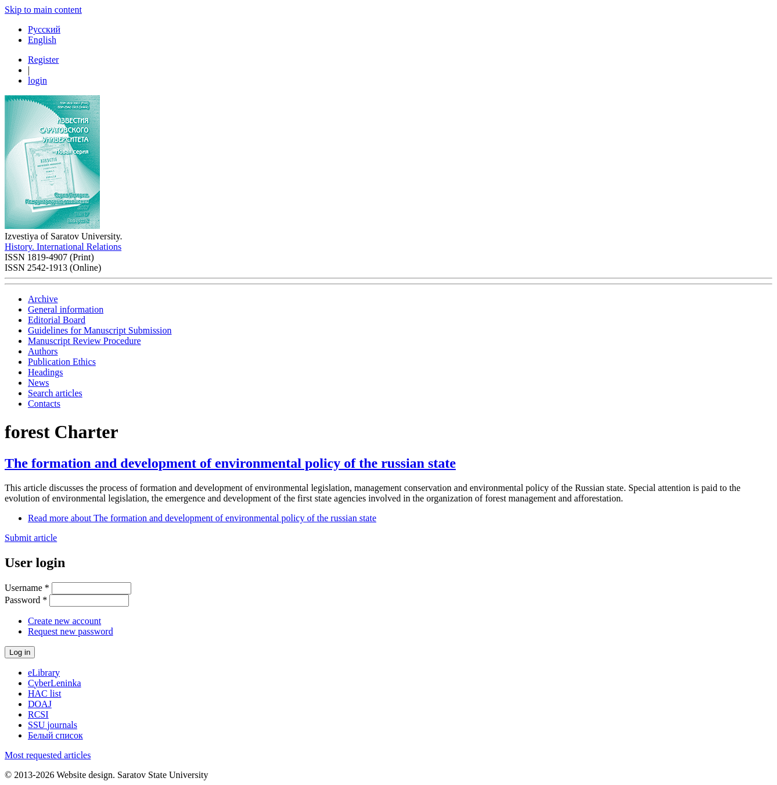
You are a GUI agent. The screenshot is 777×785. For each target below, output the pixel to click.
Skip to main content (43, 10)
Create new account (64, 621)
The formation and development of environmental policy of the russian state (230, 463)
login (37, 80)
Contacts (44, 403)
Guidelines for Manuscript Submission (100, 330)
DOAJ (40, 704)
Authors (43, 351)
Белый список (55, 735)
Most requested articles (48, 755)
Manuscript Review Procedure (84, 341)
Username (27, 588)
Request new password (70, 631)
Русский (44, 29)
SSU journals (52, 725)
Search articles (55, 393)
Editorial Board (56, 320)
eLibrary (44, 673)
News (38, 383)
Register (43, 59)
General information (65, 309)
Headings (45, 372)
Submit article (31, 538)
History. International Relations (63, 247)
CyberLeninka (54, 683)
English (42, 40)
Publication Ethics (62, 362)
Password (26, 600)
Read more (202, 518)
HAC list (44, 693)
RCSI (38, 714)
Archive (43, 299)
